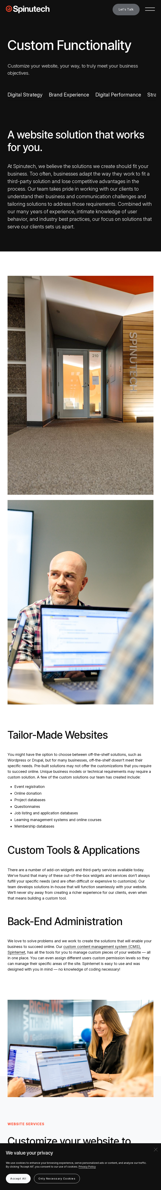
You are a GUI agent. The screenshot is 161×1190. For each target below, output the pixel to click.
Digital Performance (118, 95)
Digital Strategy (25, 95)
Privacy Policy (87, 1166)
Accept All (18, 1178)
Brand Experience (69, 95)
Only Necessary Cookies (56, 1178)
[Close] (156, 1149)
